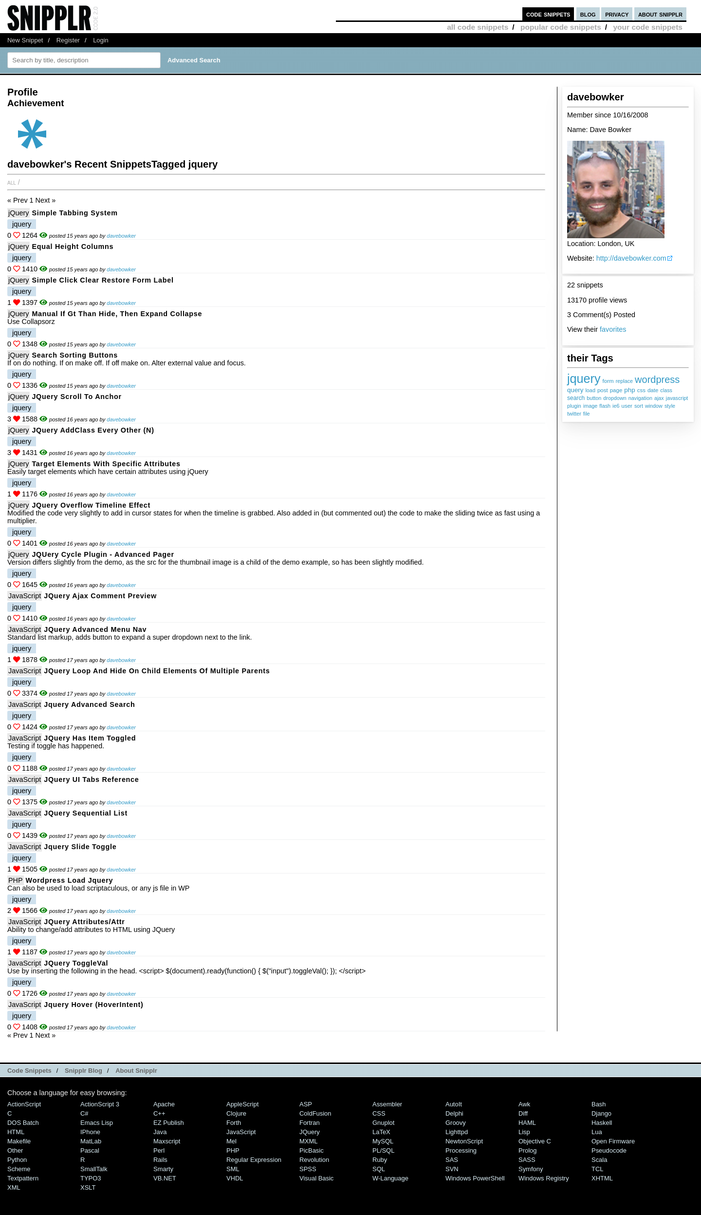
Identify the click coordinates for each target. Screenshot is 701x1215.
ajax (659, 398)
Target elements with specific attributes (106, 464)
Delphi (454, 1113)
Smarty (163, 1169)
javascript (677, 398)
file (586, 414)
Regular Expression (253, 1159)
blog (588, 14)
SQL (378, 1169)
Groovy (455, 1122)
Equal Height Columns (72, 246)
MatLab (90, 1141)
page (616, 390)
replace (624, 381)
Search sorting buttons (75, 355)
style (669, 406)
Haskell (601, 1122)
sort (638, 406)
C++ (159, 1113)
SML (233, 1169)
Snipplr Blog (83, 1070)
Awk (524, 1104)
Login (101, 40)
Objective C (534, 1141)
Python (17, 1159)
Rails (160, 1159)
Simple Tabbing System (74, 213)
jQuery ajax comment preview (100, 596)
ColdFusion (315, 1113)
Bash (598, 1104)
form (608, 381)
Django (601, 1113)
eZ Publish (168, 1122)
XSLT (87, 1187)
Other (15, 1150)
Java (159, 1132)
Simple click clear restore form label (102, 280)
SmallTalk (93, 1169)
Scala (599, 1159)
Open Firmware (613, 1141)
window (654, 406)
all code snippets (477, 27)
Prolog (527, 1150)
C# (84, 1113)
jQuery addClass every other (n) (93, 430)
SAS (451, 1159)
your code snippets (648, 27)
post (602, 390)
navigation (640, 398)
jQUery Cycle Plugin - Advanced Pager (103, 554)
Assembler (387, 1104)
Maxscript (166, 1141)
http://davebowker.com (631, 258)
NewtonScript (464, 1141)
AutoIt (453, 1104)
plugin (574, 406)
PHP (15, 880)
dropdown (614, 398)
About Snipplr (136, 1070)
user (626, 406)
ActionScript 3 (99, 1104)
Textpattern (22, 1178)
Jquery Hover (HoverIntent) (93, 1004)
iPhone (90, 1132)
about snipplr (660, 14)
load (590, 390)
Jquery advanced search (89, 704)
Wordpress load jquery (69, 880)
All (11, 182)
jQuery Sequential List (86, 813)
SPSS (307, 1169)
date (652, 390)
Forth (233, 1122)
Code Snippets (29, 1070)
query (575, 390)
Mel (231, 1141)
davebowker (121, 236)
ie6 (615, 406)
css (641, 390)
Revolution (314, 1159)
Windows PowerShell (475, 1178)
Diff (523, 1113)
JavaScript (24, 596)
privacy (616, 14)
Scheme (19, 1169)
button (594, 398)
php (629, 390)
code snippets (548, 14)
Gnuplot (383, 1122)
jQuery (18, 213)
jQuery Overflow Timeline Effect (91, 505)
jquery (584, 378)
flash (604, 406)
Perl (159, 1150)
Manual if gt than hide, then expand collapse (117, 314)
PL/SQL (383, 1150)
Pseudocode (609, 1150)
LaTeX (381, 1132)
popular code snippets (560, 27)
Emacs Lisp (96, 1122)
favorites (613, 329)
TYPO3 (90, 1178)
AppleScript (242, 1104)
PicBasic (311, 1150)
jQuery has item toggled (90, 738)
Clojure (236, 1113)
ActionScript (24, 1104)
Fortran (309, 1122)
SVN (452, 1169)
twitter (574, 414)
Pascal (89, 1150)
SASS (526, 1159)
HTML (15, 1132)
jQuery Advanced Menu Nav (95, 629)
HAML (527, 1122)
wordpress (657, 379)
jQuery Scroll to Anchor (76, 396)
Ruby (379, 1159)
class (666, 390)
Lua (596, 1132)
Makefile (19, 1141)
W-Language (390, 1178)
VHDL (234, 1178)
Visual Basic (316, 1178)
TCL (597, 1169)
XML (13, 1187)
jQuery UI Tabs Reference (91, 779)
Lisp (524, 1132)
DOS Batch (23, 1122)
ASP (305, 1104)
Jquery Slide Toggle (80, 847)
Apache (164, 1104)
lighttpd (456, 1132)
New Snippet (25, 40)
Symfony (530, 1169)
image (590, 406)
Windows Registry (543, 1178)
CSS (379, 1113)
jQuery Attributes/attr (84, 922)
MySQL (382, 1141)
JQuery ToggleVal (76, 963)
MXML (308, 1141)
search (576, 398)
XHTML (602, 1178)
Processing (461, 1150)
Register (68, 40)
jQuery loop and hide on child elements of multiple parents (157, 671)
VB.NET (164, 1178)
